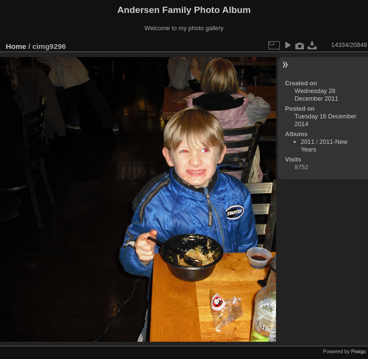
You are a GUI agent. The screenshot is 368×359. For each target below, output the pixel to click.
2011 (307, 141)
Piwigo (358, 351)
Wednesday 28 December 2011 (316, 94)
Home (16, 46)
